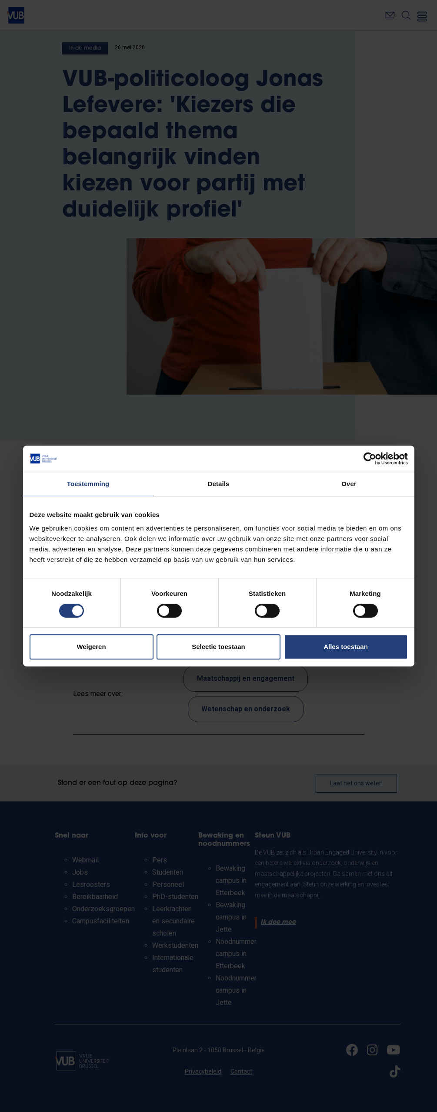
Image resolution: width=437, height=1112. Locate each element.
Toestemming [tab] (88, 483)
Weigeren (91, 646)
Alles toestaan (346, 646)
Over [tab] (349, 483)
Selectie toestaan (218, 646)
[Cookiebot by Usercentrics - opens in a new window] (370, 458)
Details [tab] (219, 483)
